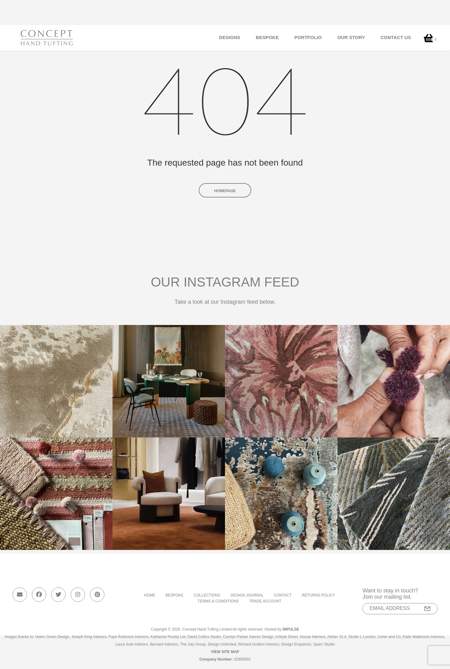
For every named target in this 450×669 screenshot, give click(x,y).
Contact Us (396, 37)
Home (149, 595)
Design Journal (247, 595)
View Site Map (225, 652)
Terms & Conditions (218, 601)
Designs (229, 37)
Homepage (225, 191)
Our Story (351, 37)
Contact (283, 595)
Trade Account (265, 601)
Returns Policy (318, 595)
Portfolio (308, 37)
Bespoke (267, 37)
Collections (207, 595)
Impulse (290, 629)
